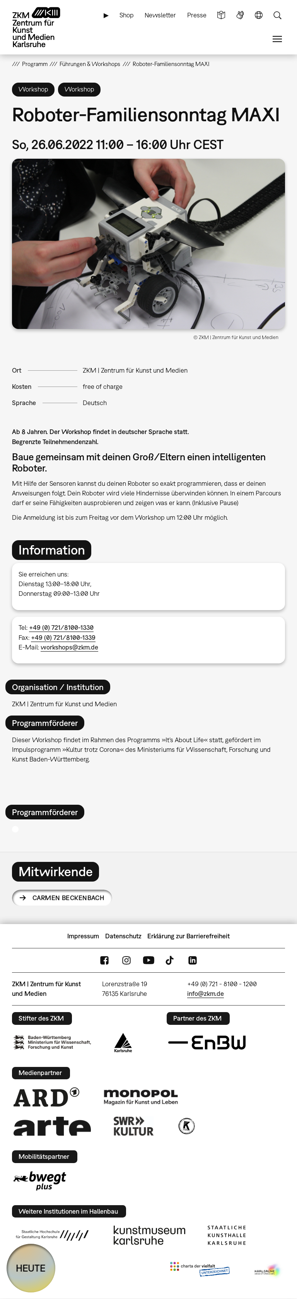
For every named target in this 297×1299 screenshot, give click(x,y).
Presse (197, 15)
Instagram (126, 960)
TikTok (170, 960)
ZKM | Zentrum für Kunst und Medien (135, 370)
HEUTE (31, 1268)
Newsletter (160, 15)
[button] (148, 244)
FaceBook (104, 960)
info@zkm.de (205, 993)
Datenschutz (123, 936)
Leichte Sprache (221, 15)
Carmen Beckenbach (68, 898)
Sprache (258, 15)
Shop (126, 15)
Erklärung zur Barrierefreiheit (188, 936)
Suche (277, 15)
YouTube (148, 960)
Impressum (83, 936)
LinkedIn (192, 960)
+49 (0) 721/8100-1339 (63, 637)
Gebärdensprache (240, 15)
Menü (277, 39)
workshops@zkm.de (69, 647)
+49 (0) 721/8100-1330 (61, 627)
